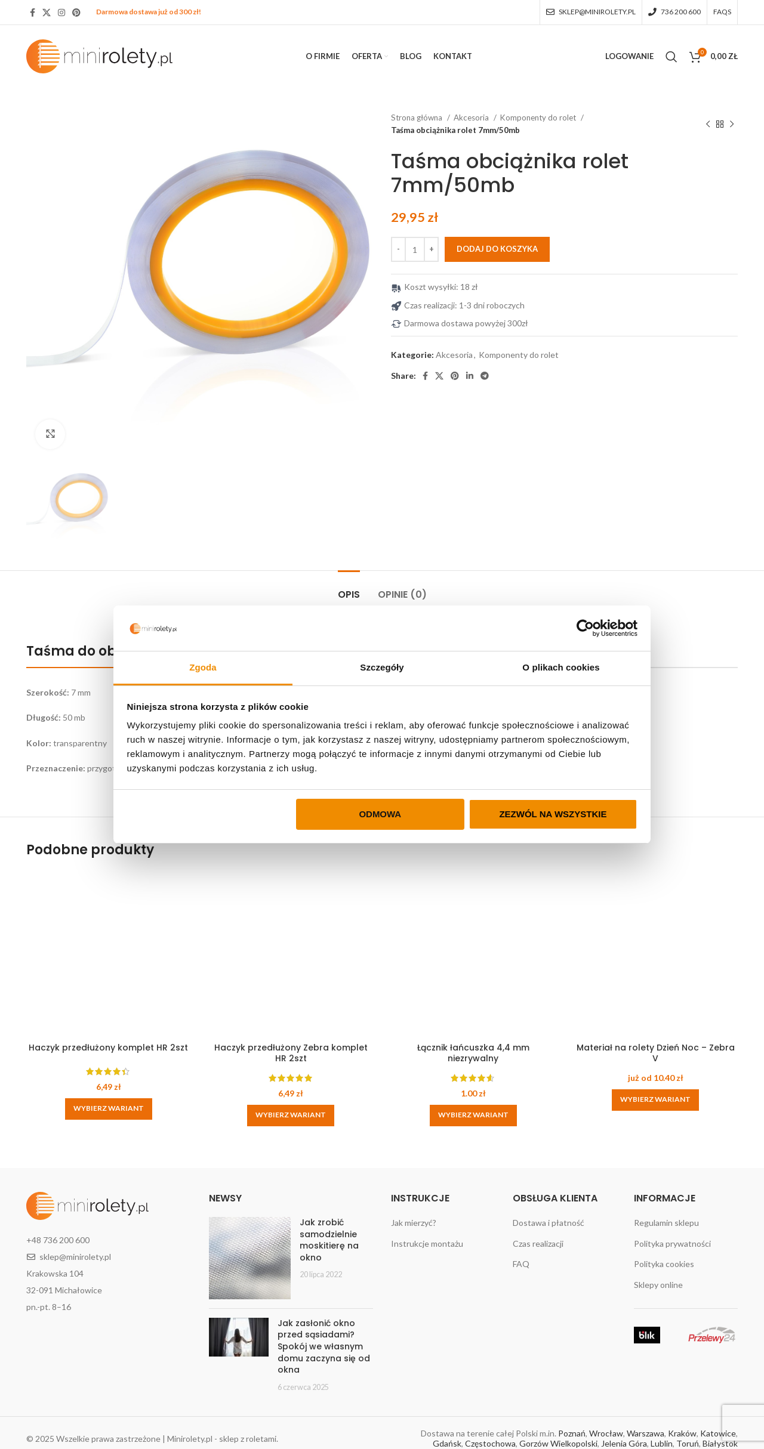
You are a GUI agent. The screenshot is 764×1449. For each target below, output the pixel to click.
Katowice (718, 1433)
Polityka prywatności (672, 1243)
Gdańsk (447, 1443)
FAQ (521, 1264)
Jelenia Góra (624, 1443)
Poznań (572, 1433)
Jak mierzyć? (413, 1223)
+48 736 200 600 (58, 1240)
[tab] (349, 588)
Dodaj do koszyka (497, 249)
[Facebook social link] (32, 12)
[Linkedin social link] (470, 376)
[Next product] (732, 124)
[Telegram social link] (484, 376)
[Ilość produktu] (415, 249)
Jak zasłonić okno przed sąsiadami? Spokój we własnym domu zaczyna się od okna (324, 1346)
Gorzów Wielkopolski (558, 1443)
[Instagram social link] (61, 12)
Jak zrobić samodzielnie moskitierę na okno (329, 1239)
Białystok (720, 1443)
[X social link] (46, 12)
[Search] (671, 57)
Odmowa (380, 814)
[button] (473, 1115)
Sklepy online (658, 1285)
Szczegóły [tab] (381, 667)
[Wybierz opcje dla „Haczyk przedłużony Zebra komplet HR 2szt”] (290, 1115)
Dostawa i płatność (548, 1223)
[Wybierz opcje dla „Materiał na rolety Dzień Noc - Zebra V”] (655, 1100)
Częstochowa (490, 1443)
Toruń (687, 1443)
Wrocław (606, 1433)
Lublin (662, 1443)
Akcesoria (472, 117)
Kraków (682, 1433)
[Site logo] (99, 55)
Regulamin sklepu (666, 1223)
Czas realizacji (538, 1243)
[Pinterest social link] (76, 12)
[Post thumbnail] (250, 1258)
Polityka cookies (664, 1264)
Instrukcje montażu (427, 1243)
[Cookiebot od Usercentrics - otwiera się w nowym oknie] (585, 628)
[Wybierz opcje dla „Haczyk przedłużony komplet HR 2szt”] (108, 1109)
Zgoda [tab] (203, 667)
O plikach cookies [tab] (560, 667)
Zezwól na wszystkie (552, 814)
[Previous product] (708, 124)
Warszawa (645, 1433)
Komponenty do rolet (539, 117)
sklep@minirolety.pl (75, 1257)
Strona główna (417, 117)
